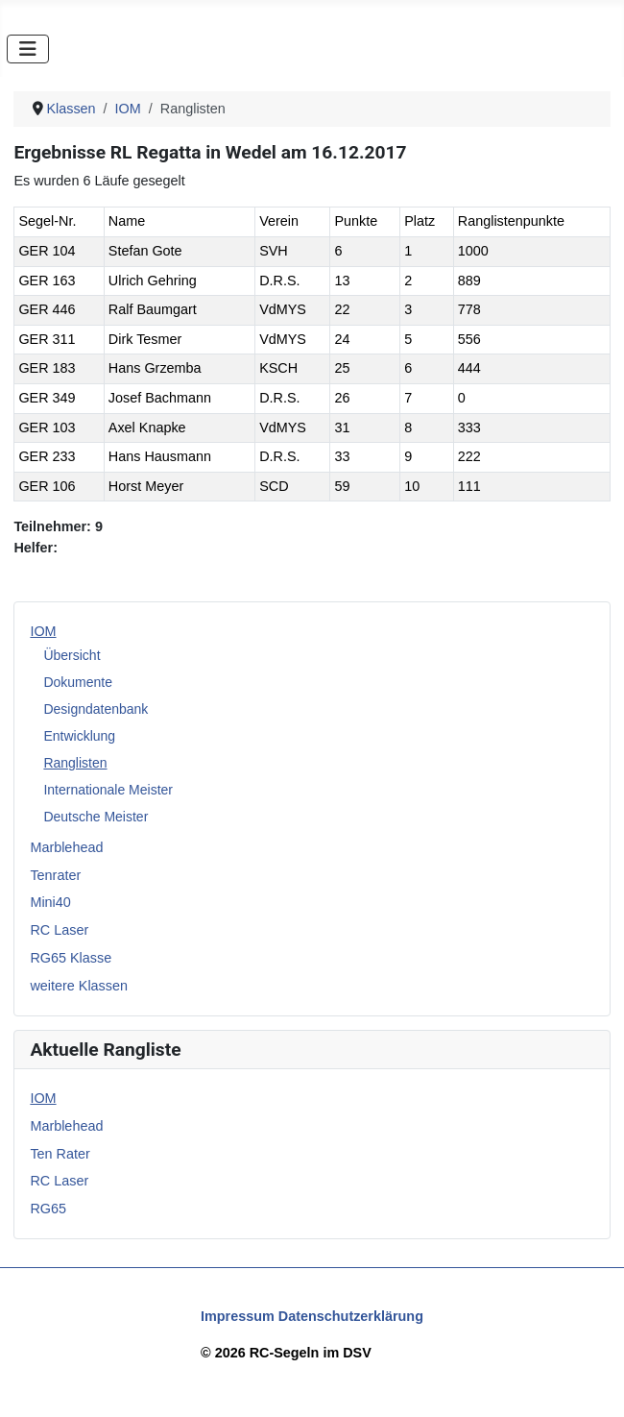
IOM (43, 631)
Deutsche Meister (95, 816)
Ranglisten (75, 762)
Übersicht (71, 655)
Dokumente (77, 682)
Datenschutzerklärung (350, 1316)
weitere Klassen (79, 985)
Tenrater (55, 875)
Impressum (238, 1316)
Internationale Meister (108, 789)
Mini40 (50, 902)
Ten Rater (59, 1153)
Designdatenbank (95, 709)
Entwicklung (79, 736)
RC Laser (59, 930)
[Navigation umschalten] (28, 49)
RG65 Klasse (70, 957)
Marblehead (66, 847)
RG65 (48, 1208)
